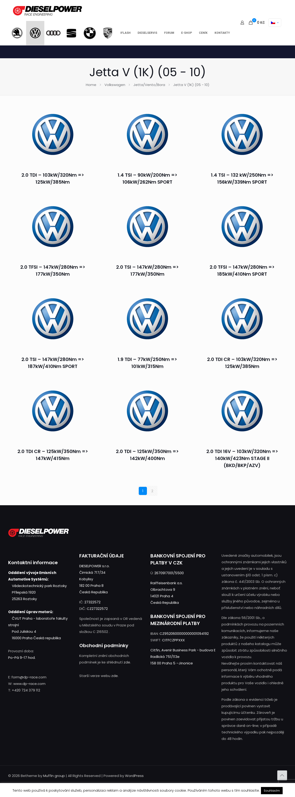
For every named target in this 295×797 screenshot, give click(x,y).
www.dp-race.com (29, 683)
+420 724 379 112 (26, 690)
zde (127, 662)
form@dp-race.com (28, 677)
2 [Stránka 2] (152, 490)
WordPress (134, 775)
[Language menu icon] (274, 22)
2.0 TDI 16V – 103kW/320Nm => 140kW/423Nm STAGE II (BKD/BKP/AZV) (242, 458)
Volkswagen (114, 84)
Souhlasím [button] (272, 790)
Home (91, 84)
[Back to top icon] (282, 775)
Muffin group (54, 775)
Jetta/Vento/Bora (149, 84)
